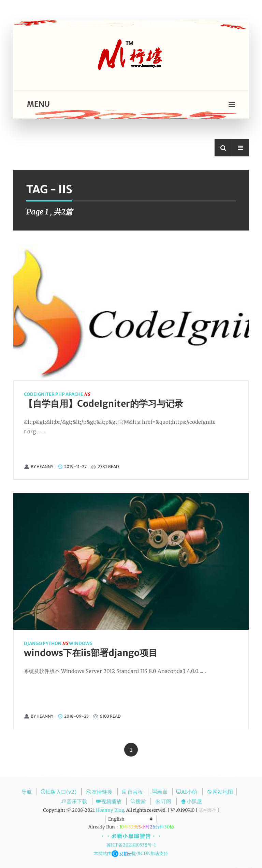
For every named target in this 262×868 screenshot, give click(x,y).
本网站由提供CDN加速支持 (131, 853)
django (17, 643)
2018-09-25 (60, 716)
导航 (27, 792)
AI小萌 (187, 792)
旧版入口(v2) (59, 792)
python (35, 643)
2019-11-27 (66, 466)
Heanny (35, 466)
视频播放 (109, 801)
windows (64, 643)
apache (65, 394)
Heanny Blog (110, 810)
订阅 (164, 801)
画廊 (160, 792)
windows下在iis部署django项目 (74, 652)
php (50, 394)
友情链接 (100, 792)
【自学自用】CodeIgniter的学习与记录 (94, 403)
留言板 (133, 792)
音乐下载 (74, 801)
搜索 (138, 801)
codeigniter (29, 394)
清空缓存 (207, 810)
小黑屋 (191, 801)
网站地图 (220, 792)
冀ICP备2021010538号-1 (131, 845)
